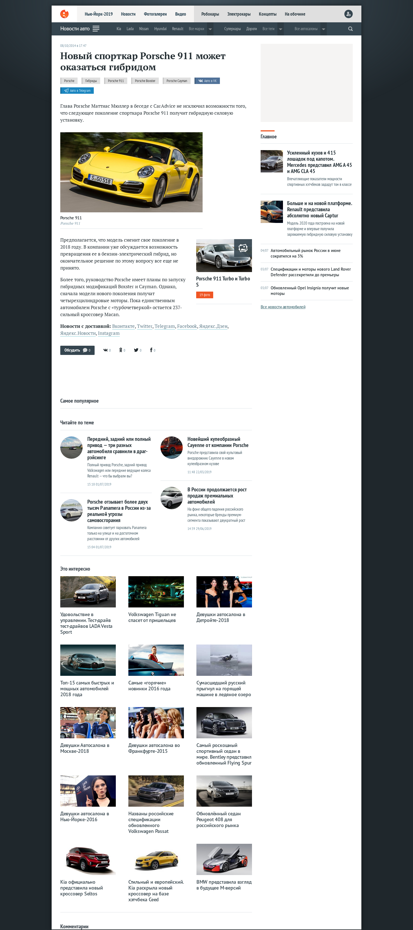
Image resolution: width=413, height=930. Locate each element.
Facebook (187, 326)
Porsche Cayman (177, 80)
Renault (177, 28)
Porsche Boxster (145, 80)
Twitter (144, 326)
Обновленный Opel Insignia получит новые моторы (305, 290)
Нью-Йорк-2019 (99, 14)
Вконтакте (123, 326)
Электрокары (239, 14)
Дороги (251, 28)
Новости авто (75, 28)
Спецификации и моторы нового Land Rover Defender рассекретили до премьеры (306, 271)
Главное (269, 136)
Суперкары (232, 28)
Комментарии (74, 926)
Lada (130, 28)
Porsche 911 (116, 80)
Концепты (268, 14)
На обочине (295, 14)
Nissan (144, 28)
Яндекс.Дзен (213, 326)
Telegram (165, 326)
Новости (128, 14)
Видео (180, 14)
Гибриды (91, 80)
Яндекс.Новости (78, 333)
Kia (119, 28)
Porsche (69, 80)
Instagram (109, 333)
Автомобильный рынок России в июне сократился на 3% (301, 253)
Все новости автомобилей (283, 307)
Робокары (210, 14)
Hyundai (160, 28)
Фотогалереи (155, 14)
